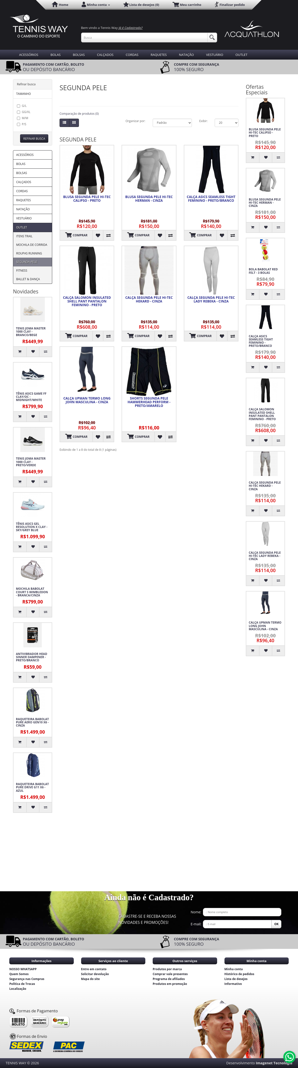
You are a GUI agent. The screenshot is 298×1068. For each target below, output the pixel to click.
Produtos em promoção (170, 984)
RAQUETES (159, 54)
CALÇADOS (105, 54)
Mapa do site (90, 979)
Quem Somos (19, 974)
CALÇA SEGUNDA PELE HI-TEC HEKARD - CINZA (149, 299)
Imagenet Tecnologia (274, 1063)
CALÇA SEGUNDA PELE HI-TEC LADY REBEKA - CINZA (211, 299)
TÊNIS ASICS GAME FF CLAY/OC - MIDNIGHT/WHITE (31, 397)
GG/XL (23, 112)
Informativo (233, 984)
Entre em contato (94, 969)
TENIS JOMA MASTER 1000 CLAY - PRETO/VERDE (31, 462)
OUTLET (242, 54)
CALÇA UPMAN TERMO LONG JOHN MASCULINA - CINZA (87, 400)
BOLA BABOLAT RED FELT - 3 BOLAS (263, 271)
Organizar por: (135, 121)
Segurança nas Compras (26, 979)
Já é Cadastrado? (131, 27)
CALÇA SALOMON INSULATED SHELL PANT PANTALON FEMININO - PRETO (87, 301)
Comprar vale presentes (170, 974)
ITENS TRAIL (24, 236)
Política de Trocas (22, 984)
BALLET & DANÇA (28, 279)
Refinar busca (34, 139)
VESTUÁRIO (214, 54)
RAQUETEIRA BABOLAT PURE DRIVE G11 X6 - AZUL (32, 787)
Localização (17, 989)
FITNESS (21, 270)
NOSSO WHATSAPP (23, 969)
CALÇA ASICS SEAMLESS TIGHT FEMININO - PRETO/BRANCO (211, 199)
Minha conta (233, 969)
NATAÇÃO (186, 54)
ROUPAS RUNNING (29, 253)
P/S (21, 124)
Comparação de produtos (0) (79, 114)
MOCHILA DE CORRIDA (31, 245)
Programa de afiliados (169, 979)
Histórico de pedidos (239, 974)
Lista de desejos (236, 979)
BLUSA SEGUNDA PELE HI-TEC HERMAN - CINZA (149, 199)
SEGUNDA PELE (26, 262)
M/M (22, 118)
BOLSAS (79, 54)
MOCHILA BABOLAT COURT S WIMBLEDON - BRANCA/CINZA (32, 592)
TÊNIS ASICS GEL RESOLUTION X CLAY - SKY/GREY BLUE (31, 527)
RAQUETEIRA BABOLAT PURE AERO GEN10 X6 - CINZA (32, 722)
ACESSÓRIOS (28, 54)
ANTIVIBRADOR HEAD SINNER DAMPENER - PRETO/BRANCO (31, 657)
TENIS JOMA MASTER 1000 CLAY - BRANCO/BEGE (31, 332)
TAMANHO (23, 94)
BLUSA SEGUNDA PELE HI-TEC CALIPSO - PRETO (87, 199)
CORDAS (132, 54)
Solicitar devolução (95, 974)
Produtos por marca (167, 969)
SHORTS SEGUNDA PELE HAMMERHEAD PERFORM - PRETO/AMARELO (149, 402)
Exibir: (203, 121)
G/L (21, 106)
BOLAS (55, 54)
